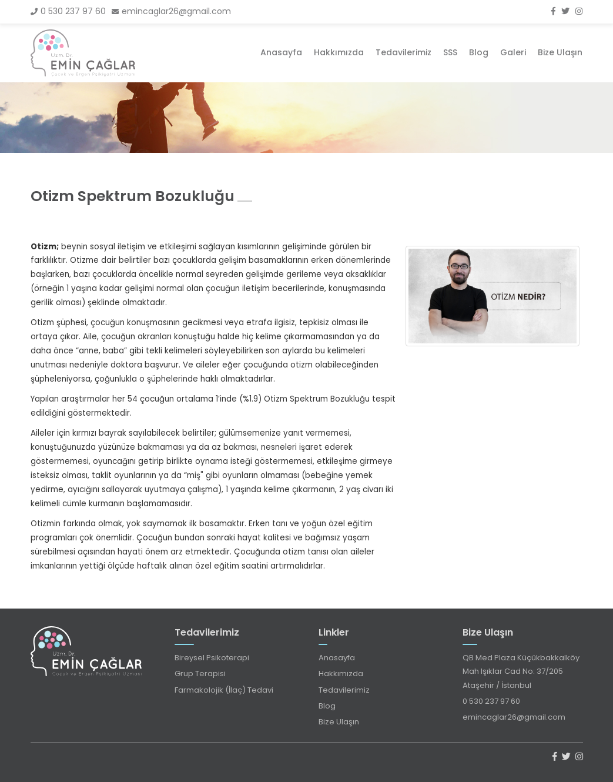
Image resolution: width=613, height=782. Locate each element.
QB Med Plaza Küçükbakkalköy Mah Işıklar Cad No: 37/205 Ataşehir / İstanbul (521, 671)
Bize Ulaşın (560, 52)
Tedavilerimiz (403, 52)
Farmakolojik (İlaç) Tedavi (224, 690)
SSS (450, 52)
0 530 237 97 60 (68, 11)
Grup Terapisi (200, 673)
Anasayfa (281, 52)
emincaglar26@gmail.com (171, 11)
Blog (478, 52)
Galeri (513, 52)
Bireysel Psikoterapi (212, 657)
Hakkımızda (339, 52)
